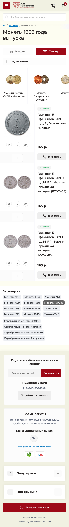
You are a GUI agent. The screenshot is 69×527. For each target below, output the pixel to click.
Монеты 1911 (51, 308)
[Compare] (25, 144)
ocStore (42, 517)
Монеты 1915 (11, 314)
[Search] (7, 17)
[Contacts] (53, 5)
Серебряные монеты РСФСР (21, 321)
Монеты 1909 (52, 302)
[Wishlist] (17, 144)
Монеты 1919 (11, 308)
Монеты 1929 (12, 302)
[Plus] (28, 158)
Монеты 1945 (31, 314)
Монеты (13, 25)
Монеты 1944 (32, 308)
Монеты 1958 (32, 302)
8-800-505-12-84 (36, 388)
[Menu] (6, 5)
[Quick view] (9, 144)
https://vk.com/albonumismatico (34, 438)
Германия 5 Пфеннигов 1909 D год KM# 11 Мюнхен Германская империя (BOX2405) (51, 182)
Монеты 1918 (51, 314)
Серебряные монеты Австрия (22, 326)
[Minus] (6, 158)
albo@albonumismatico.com (34, 446)
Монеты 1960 (12, 297)
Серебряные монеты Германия (23, 332)
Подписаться (51, 373)
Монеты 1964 (32, 297)
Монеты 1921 (52, 297)
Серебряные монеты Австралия (24, 338)
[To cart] (51, 156)
